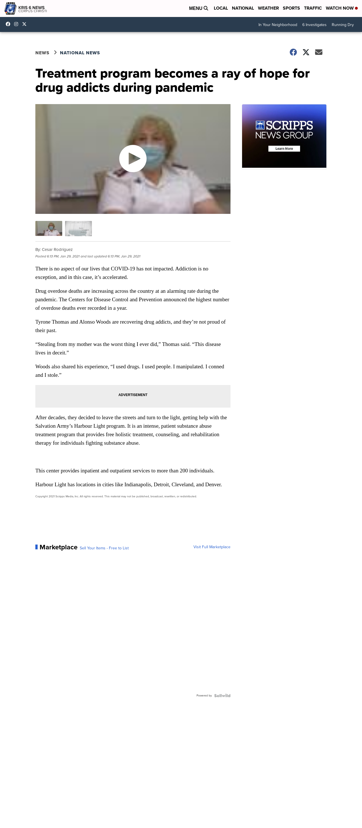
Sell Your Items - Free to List (104, 548)
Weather (268, 8)
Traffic (313, 8)
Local (221, 8)
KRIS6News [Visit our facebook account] (9, 24)
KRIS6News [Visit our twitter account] (25, 24)
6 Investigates (314, 25)
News (42, 53)
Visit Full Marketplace (211, 547)
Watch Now (342, 8)
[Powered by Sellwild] (222, 696)
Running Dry (343, 25)
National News (80, 53)
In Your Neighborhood (277, 25)
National (243, 8)
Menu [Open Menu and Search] (198, 8)
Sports (291, 8)
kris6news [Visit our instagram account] (17, 24)
